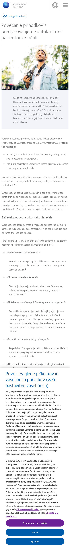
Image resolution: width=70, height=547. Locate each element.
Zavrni (35, 532)
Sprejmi (35, 541)
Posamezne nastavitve (34, 523)
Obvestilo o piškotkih (27, 509)
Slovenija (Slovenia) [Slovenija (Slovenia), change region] (55, 5)
